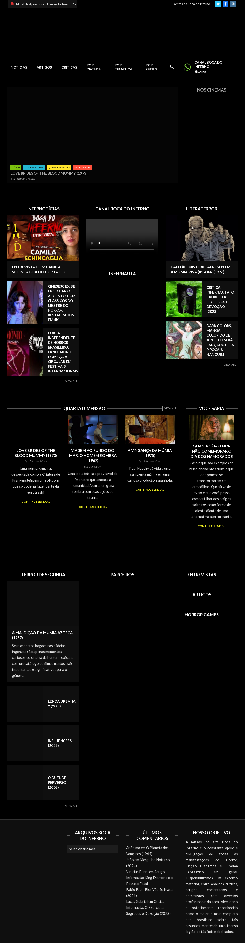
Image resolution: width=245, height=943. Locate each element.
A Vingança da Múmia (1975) (150, 453)
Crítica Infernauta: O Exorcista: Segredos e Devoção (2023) (148, 907)
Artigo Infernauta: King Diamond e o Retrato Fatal (149, 877)
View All (71, 381)
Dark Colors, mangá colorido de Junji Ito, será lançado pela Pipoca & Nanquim (220, 339)
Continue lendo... (36, 501)
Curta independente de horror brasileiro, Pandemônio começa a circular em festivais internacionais (63, 352)
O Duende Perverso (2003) (57, 782)
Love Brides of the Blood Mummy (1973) (35, 453)
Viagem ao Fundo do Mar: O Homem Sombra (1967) (93, 455)
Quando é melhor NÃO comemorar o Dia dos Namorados (212, 451)
